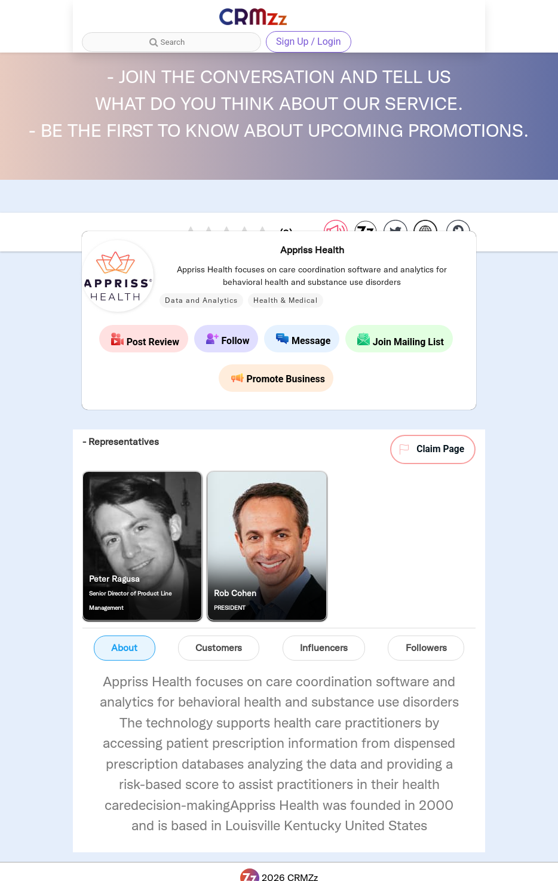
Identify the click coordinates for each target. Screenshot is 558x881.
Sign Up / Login (308, 41)
